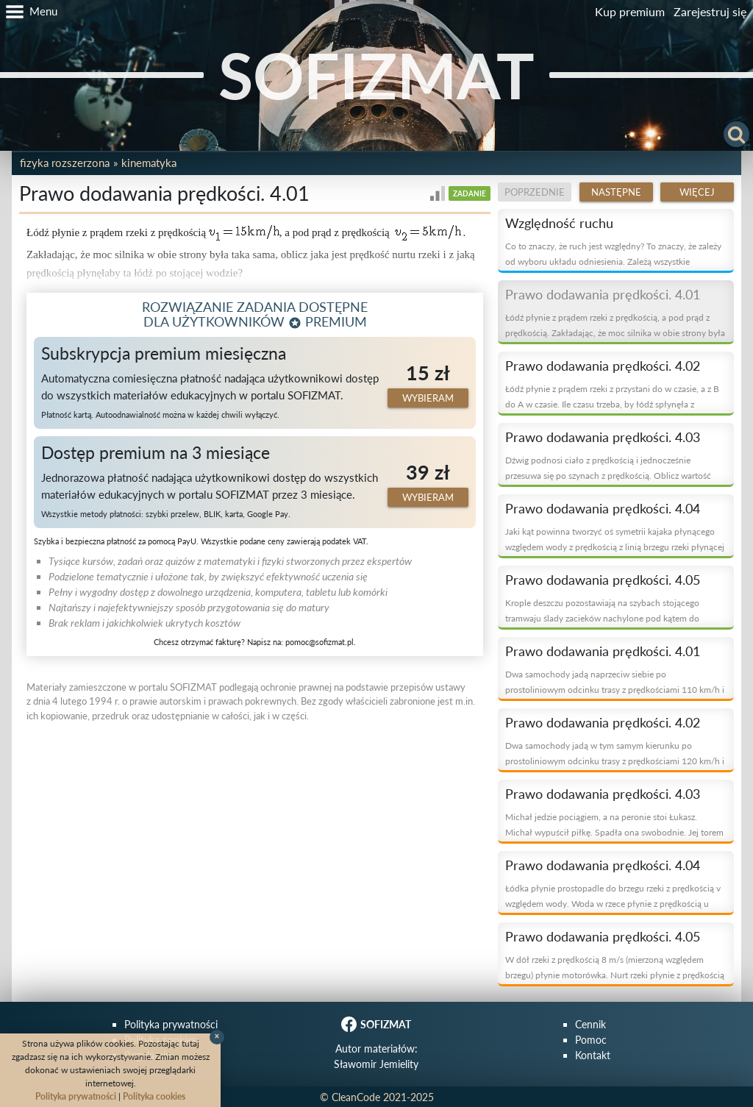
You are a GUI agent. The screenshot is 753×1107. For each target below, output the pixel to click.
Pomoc (591, 1039)
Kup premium (630, 11)
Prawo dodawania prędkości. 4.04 (602, 508)
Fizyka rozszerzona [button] (65, 162)
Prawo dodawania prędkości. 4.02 (602, 365)
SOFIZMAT (376, 75)
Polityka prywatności (171, 1024)
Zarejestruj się (710, 11)
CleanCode (356, 1097)
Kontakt (592, 1055)
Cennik (590, 1024)
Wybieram (428, 398)
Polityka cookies (154, 1096)
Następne (616, 192)
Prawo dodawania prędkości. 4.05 (602, 580)
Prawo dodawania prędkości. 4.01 (602, 294)
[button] (28, 12)
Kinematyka (148, 162)
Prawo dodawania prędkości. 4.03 (602, 437)
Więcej (697, 192)
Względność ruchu (559, 223)
